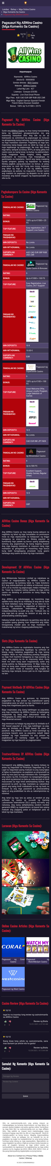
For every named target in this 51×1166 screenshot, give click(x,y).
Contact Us (20, 1156)
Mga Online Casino (27, 9)
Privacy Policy (31, 1156)
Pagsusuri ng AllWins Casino (16, 14)
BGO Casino (33, 83)
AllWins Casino (29, 86)
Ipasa (25, 1096)
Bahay (13, 9)
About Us (11, 1156)
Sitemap (29, 1158)
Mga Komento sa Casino (14, 12)
